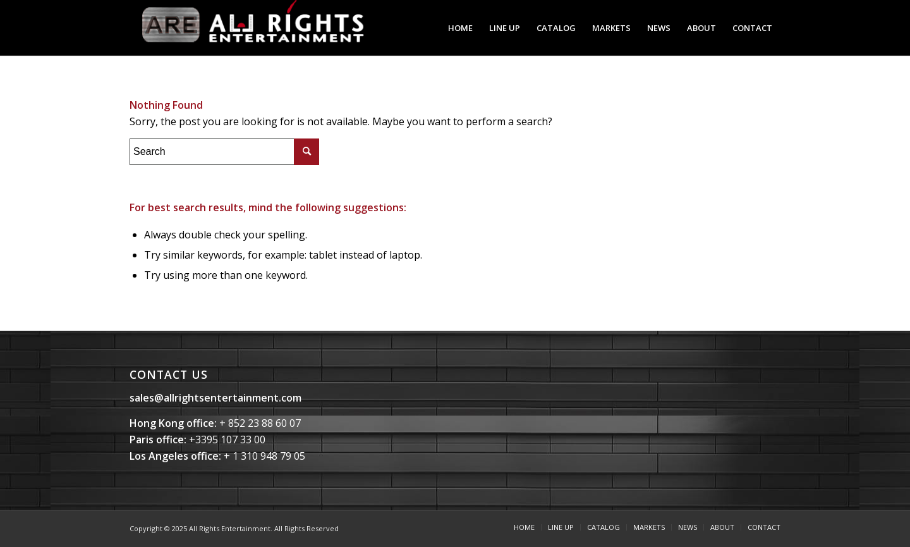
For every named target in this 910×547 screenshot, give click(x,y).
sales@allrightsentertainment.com (215, 398)
